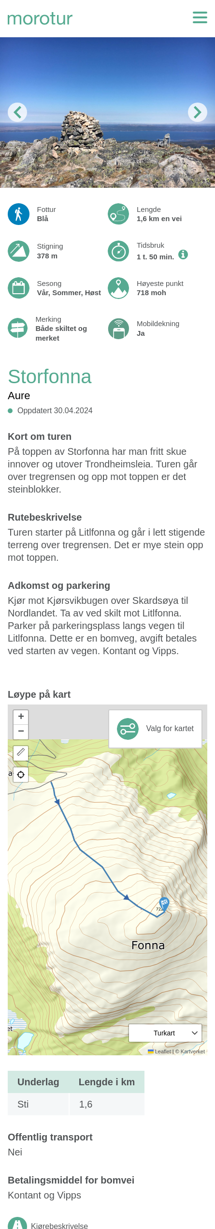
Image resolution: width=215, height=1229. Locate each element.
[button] (164, 905)
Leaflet (159, 1051)
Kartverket (193, 1051)
